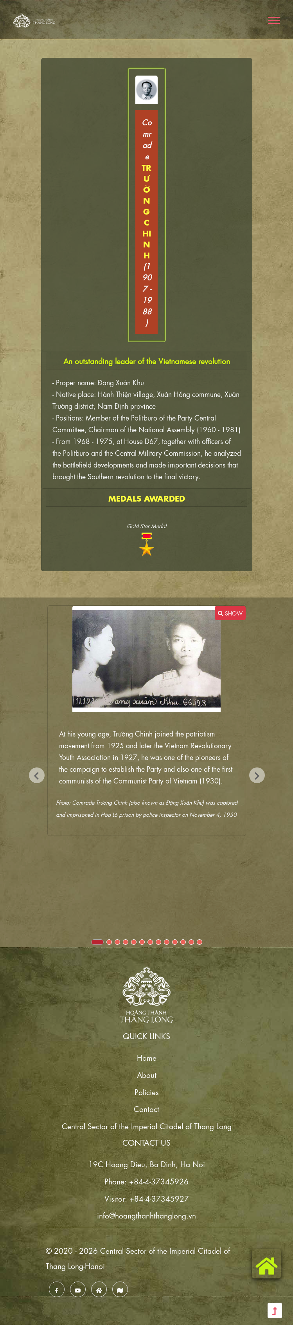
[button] (273, 19)
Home (146, 1057)
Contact (146, 1108)
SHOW (230, 612)
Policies (147, 1091)
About (146, 1074)
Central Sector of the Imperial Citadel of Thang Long (147, 1125)
